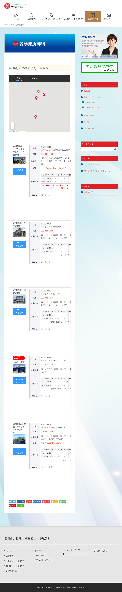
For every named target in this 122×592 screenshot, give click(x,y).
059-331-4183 (47, 154)
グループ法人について (93, 107)
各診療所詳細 (92, 16)
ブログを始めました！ (92, 164)
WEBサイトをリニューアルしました (97, 171)
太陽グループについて (73, 16)
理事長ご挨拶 (90, 102)
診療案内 (31, 16)
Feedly (67, 554)
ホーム (16, 16)
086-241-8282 (47, 432)
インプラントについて (51, 16)
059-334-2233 (47, 231)
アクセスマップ (19, 171)
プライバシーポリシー (43, 560)
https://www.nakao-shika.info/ (53, 168)
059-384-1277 (47, 298)
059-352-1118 (47, 365)
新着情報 (87, 192)
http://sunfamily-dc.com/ (51, 443)
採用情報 (87, 122)
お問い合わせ (108, 16)
